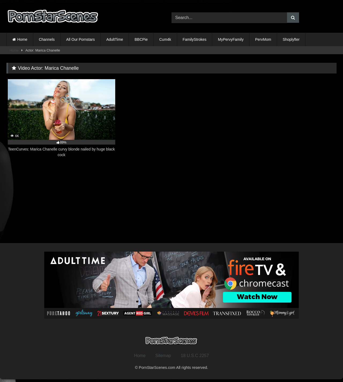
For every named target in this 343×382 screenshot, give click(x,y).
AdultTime (114, 39)
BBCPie (141, 39)
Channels (47, 39)
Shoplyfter (291, 39)
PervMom (263, 39)
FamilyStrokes (195, 39)
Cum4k (165, 39)
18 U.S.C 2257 (195, 355)
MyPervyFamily (231, 39)
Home (22, 39)
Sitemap (163, 355)
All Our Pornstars (80, 39)
